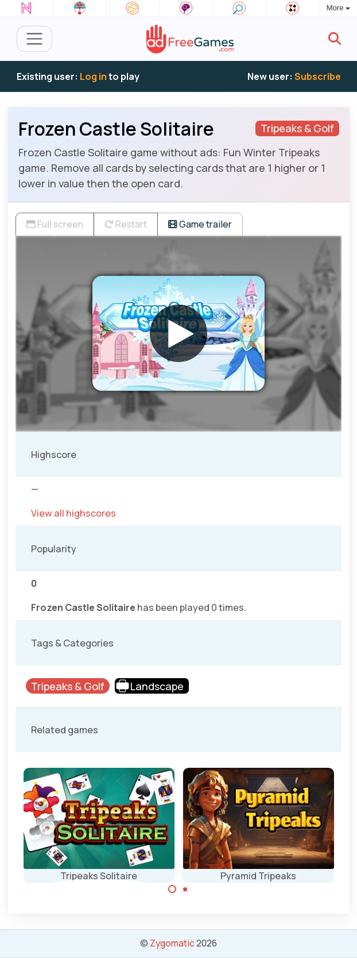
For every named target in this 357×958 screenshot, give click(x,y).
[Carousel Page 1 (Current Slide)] (172, 889)
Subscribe (317, 76)
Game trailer (200, 224)
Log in (93, 76)
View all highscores (73, 513)
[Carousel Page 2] (185, 889)
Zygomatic (172, 943)
